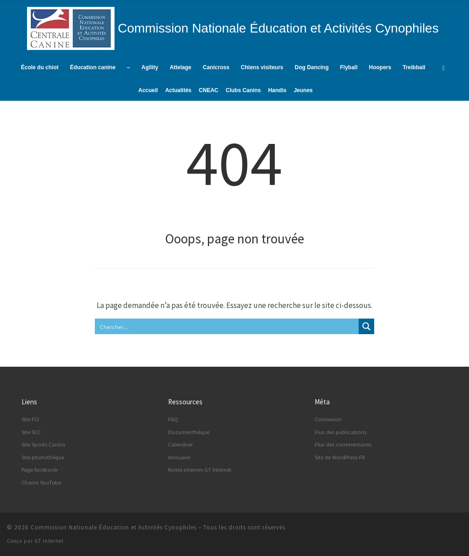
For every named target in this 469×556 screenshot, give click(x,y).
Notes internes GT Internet (199, 469)
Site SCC (31, 432)
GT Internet (49, 541)
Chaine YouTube (41, 482)
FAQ (173, 419)
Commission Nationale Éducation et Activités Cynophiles (113, 527)
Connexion (328, 419)
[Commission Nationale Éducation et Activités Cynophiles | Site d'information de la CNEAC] (71, 27)
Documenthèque (188, 432)
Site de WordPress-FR (340, 457)
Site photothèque (43, 457)
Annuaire (179, 457)
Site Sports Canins (43, 444)
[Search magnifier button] (366, 326)
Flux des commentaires (343, 444)
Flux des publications (340, 432)
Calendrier (180, 444)
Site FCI (30, 419)
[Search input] (227, 326)
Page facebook (40, 469)
